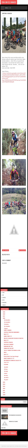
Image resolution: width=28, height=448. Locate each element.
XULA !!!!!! (6, 354)
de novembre (7, 322)
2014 (4, 384)
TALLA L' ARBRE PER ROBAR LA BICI (12, 350)
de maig (6, 371)
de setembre (7, 326)
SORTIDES (6, 250)
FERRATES (4, 305)
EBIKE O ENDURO (7, 330)
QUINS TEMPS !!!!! (8, 336)
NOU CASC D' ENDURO (8, 344)
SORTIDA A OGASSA (8, 342)
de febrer (6, 377)
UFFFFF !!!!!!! (3, 428)
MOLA (5, 352)
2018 (4, 314)
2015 (4, 382)
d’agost (6, 328)
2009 (4, 394)
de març (6, 375)
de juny (6, 369)
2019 (4, 312)
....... (10, 409)
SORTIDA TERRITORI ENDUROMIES (11, 332)
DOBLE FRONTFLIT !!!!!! (9, 358)
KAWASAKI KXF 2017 (8, 346)
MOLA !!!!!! (6, 334)
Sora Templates (10, 446)
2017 (4, 316)
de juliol (6, 367)
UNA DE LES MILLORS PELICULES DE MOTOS (13, 338)
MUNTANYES (4, 302)
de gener (6, 379)
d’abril (5, 373)
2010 (4, 392)
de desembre (7, 320)
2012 (4, 388)
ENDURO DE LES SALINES (13, 421)
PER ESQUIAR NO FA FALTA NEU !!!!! (15, 415)
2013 (4, 386)
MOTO (3, 300)
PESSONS (6, 364)
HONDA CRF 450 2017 (9, 348)
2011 (4, 390)
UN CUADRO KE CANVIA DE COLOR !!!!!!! (12, 360)
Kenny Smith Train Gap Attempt (11, 356)
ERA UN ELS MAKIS (9, 2)
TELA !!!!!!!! (6, 362)
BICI (3, 250)
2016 (4, 318)
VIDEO (3, 292)
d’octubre (6, 324)
